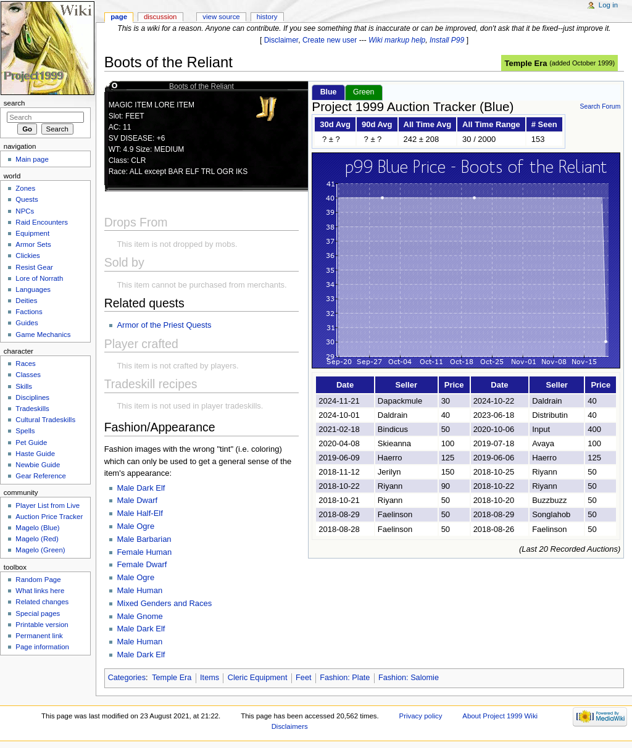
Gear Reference (40, 476)
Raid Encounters (41, 222)
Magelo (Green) (40, 550)
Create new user (329, 40)
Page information (42, 646)
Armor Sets (33, 244)
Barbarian (153, 539)
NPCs (24, 211)
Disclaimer (281, 40)
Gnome (149, 616)
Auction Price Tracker (49, 516)
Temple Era (525, 63)
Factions (28, 311)
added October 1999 (582, 63)
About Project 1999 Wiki (500, 716)
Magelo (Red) (36, 538)
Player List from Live (47, 505)
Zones (25, 188)
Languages (33, 289)
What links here (39, 590)
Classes (28, 374)
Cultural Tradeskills (45, 419)
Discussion (160, 16)
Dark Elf (150, 487)
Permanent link (38, 635)
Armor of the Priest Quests (164, 325)
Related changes (42, 601)
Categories (127, 677)
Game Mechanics (42, 334)
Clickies (27, 255)
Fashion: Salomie (408, 677)
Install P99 (447, 40)
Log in (608, 5)
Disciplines (32, 397)
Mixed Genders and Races (164, 603)
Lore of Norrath (39, 278)
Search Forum (600, 106)
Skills (23, 386)
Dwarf (146, 500)
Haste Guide (35, 453)
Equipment (32, 233)
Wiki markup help (396, 40)
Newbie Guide (37, 464)
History (267, 16)
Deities (26, 300)
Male (126, 487)
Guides (26, 322)
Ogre (145, 526)
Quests (26, 199)
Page (118, 16)
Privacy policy (421, 716)
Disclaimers (290, 726)
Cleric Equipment (258, 677)
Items (209, 677)
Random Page (37, 579)
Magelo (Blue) (37, 527)
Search (14, 103)
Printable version (41, 624)
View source (220, 16)
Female (131, 552)
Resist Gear (33, 267)
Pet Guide (31, 442)
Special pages (37, 613)
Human (159, 552)
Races (25, 363)
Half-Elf (149, 513)
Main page (32, 159)
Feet (303, 677)
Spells (25, 430)
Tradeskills (32, 408)
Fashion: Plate (345, 677)
